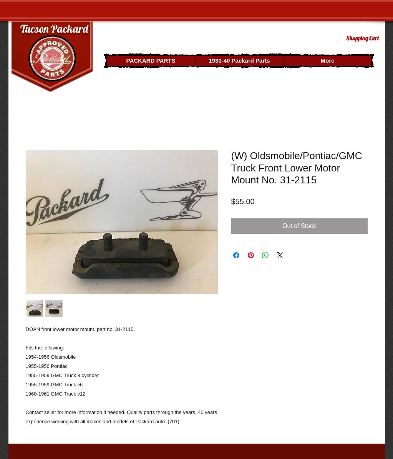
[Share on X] (280, 255)
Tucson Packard (54, 28)
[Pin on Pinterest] (250, 255)
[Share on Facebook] (236, 255)
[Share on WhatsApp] (265, 255)
